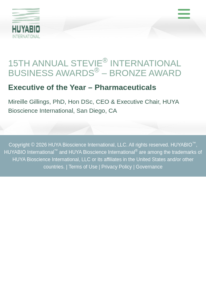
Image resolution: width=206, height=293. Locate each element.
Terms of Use (83, 167)
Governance (149, 167)
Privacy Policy (117, 167)
